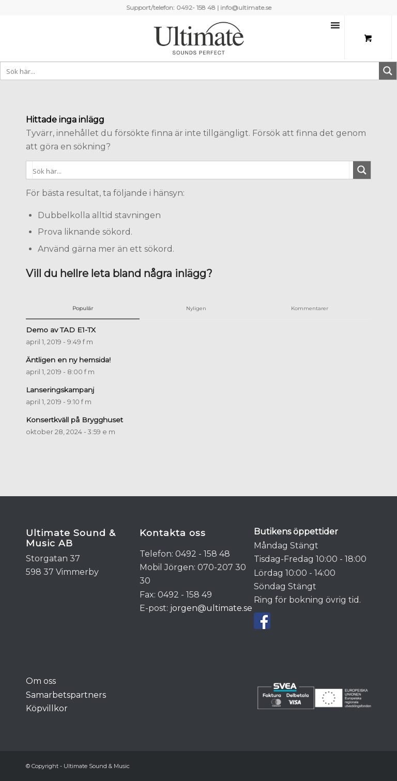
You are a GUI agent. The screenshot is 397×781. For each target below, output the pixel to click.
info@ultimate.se (245, 7)
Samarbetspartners (66, 695)
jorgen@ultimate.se (211, 608)
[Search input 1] (190, 71)
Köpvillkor (47, 708)
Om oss (41, 681)
